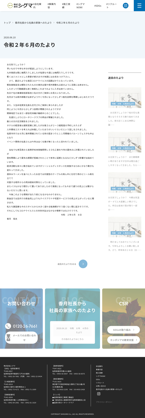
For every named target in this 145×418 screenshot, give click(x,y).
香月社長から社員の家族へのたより (33, 22)
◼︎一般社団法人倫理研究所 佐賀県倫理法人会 (69, 400)
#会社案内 (37, 5)
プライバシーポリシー (104, 402)
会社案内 (99, 366)
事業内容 (99, 369)
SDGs (98, 379)
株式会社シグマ (9, 366)
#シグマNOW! (81, 5)
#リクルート (111, 5)
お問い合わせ (101, 386)
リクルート (100, 382)
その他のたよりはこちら (72, 339)
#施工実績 (66, 5)
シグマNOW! (100, 376)
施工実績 (99, 373)
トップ (7, 22)
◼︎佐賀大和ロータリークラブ (63, 402)
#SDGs (97, 5)
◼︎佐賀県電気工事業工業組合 (63, 397)
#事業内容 (52, 5)
